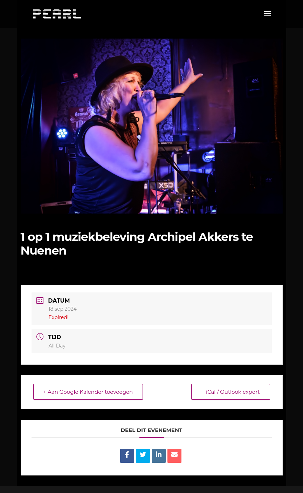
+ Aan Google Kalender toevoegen (88, 392)
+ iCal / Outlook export (230, 392)
